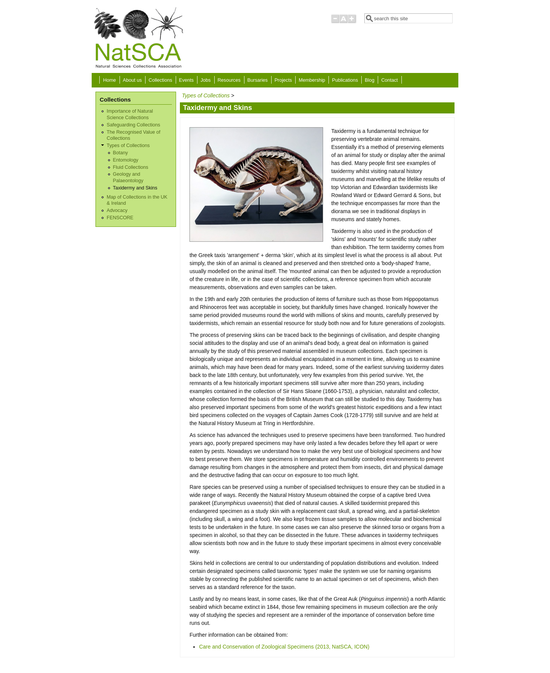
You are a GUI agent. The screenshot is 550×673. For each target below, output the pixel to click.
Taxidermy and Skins (135, 188)
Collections (160, 80)
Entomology (126, 160)
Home (109, 80)
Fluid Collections (130, 167)
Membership (312, 80)
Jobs (206, 80)
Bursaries (257, 80)
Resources (229, 80)
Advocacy (117, 210)
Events (186, 80)
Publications (345, 80)
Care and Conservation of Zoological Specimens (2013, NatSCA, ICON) (284, 647)
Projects (283, 80)
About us (132, 80)
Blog (369, 80)
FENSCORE (120, 217)
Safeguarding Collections (133, 125)
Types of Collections (128, 145)
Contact (389, 80)
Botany (120, 152)
